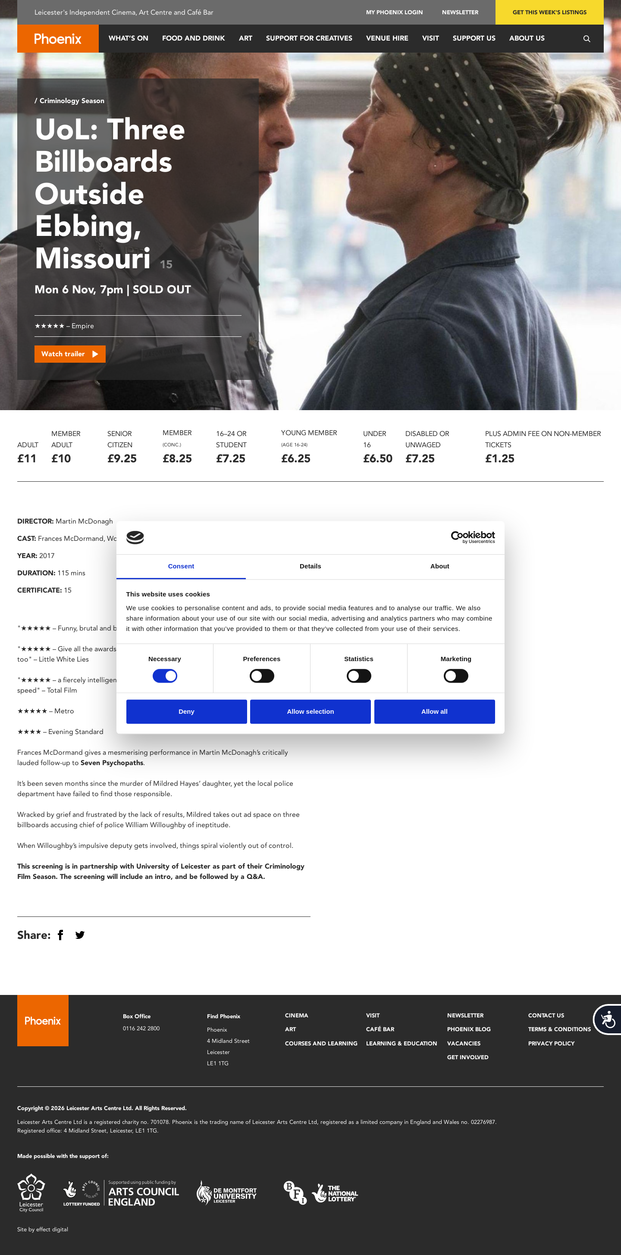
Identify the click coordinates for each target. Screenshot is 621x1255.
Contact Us (546, 1015)
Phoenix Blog (469, 1029)
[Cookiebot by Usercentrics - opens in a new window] (457, 537)
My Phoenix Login (394, 12)
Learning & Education (401, 1043)
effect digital (52, 1229)
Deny (186, 711)
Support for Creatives (309, 38)
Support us (474, 38)
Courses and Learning (321, 1043)
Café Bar (380, 1029)
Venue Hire (387, 38)
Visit (430, 38)
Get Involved (468, 1057)
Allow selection (310, 711)
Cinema (296, 1015)
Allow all (434, 711)
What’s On (128, 38)
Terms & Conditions (559, 1029)
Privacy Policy (551, 1043)
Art (245, 38)
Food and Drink (193, 38)
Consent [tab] (181, 566)
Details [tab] (310, 566)
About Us (527, 38)
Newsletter (460, 12)
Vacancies (463, 1043)
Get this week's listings (549, 12)
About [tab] (439, 566)
